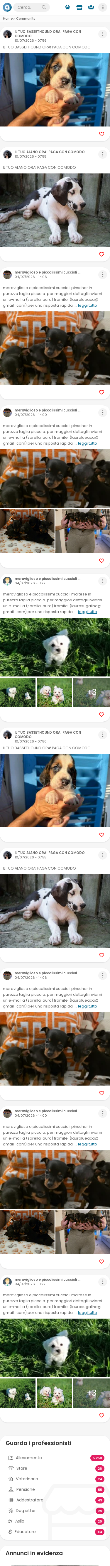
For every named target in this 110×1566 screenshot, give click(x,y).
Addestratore (29, 1500)
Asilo (19, 1521)
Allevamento (29, 1458)
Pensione (25, 1489)
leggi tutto (87, 305)
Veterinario (27, 1479)
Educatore (25, 1532)
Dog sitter (26, 1510)
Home (8, 18)
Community (25, 18)
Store (21, 1468)
